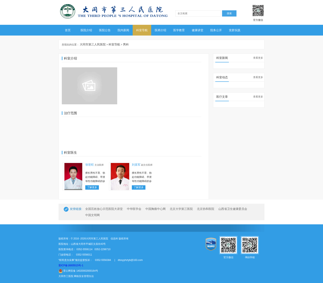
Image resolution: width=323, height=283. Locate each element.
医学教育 (179, 30)
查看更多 (258, 57)
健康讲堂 (197, 30)
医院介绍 (86, 30)
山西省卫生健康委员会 (232, 208)
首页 (68, 30)
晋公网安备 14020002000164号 (78, 270)
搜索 (229, 13)
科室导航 (142, 30)
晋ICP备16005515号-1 (71, 265)
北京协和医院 (205, 208)
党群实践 (234, 30)
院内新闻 (123, 30)
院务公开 (216, 30)
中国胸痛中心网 (155, 208)
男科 (126, 44)
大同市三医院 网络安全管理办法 (76, 276)
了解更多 (92, 187)
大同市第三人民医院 (93, 44)
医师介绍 (160, 30)
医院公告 (105, 30)
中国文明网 (92, 215)
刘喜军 (136, 164)
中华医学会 (134, 208)
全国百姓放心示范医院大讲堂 (104, 208)
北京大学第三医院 (181, 208)
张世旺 (89, 164)
